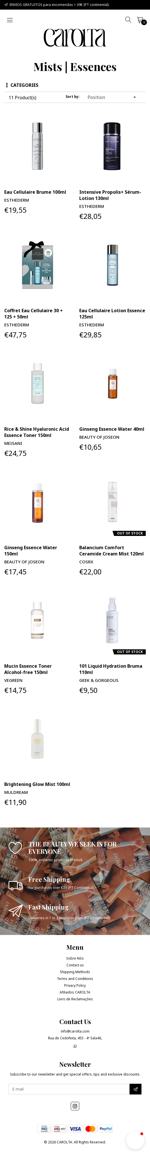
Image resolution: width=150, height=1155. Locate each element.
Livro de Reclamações (75, 999)
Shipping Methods (75, 971)
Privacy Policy (75, 985)
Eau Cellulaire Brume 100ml (35, 192)
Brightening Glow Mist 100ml (37, 784)
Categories (22, 85)
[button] (135, 1140)
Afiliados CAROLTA (75, 992)
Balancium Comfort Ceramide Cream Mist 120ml (111, 550)
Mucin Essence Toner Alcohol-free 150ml (28, 669)
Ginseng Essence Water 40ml (111, 429)
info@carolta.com (75, 1031)
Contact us (75, 965)
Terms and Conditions (75, 978)
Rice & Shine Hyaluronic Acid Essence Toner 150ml (36, 432)
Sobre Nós (75, 958)
